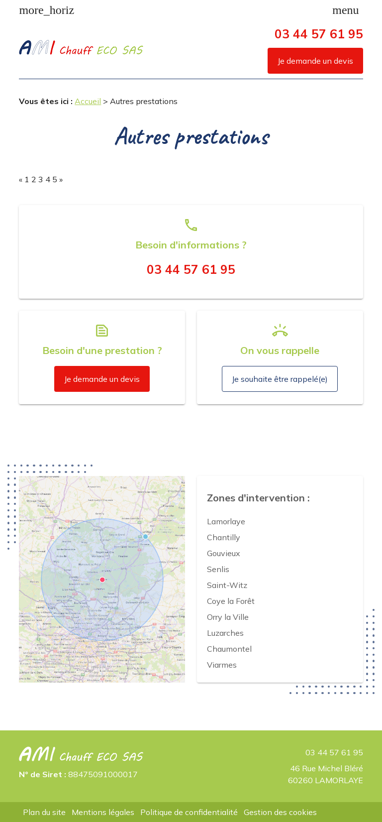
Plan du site (44, 812)
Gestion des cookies (280, 812)
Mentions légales (103, 812)
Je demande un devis (315, 61)
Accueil (88, 101)
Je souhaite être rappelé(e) (280, 379)
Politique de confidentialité (189, 812)
